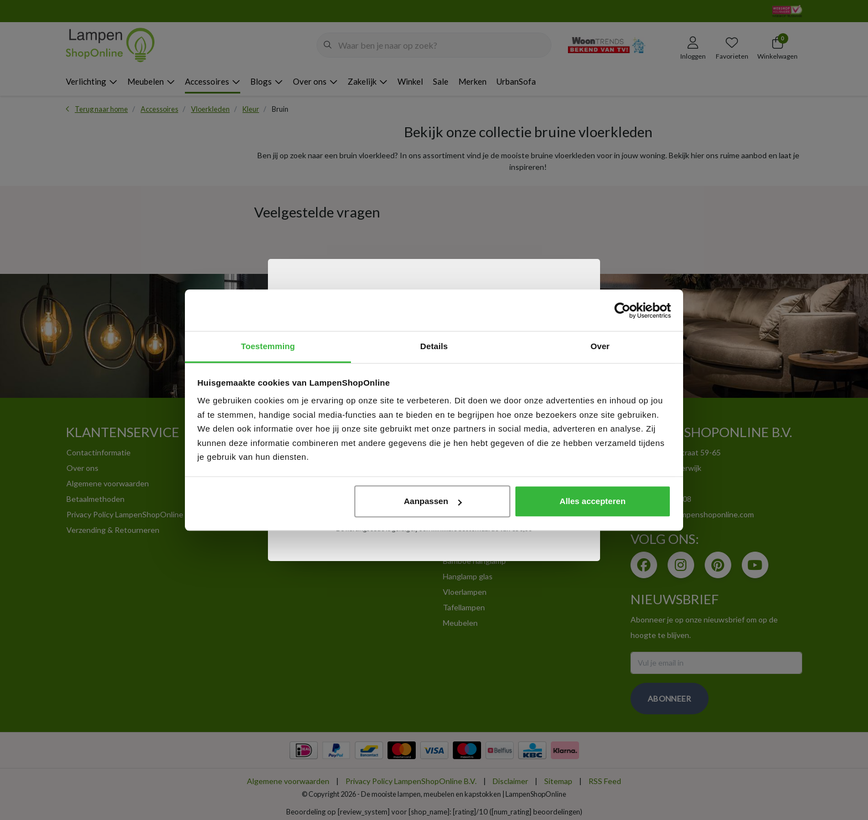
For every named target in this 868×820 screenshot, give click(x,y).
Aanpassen (433, 501)
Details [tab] (434, 346)
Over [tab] (600, 346)
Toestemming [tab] (268, 346)
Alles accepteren (593, 501)
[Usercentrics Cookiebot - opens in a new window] (622, 310)
